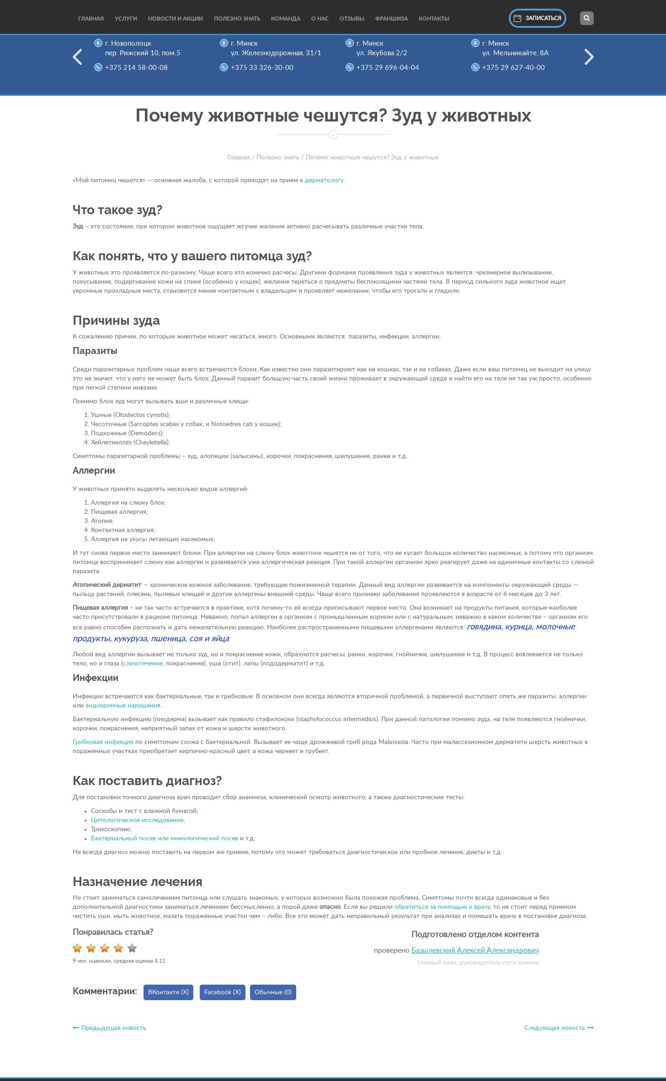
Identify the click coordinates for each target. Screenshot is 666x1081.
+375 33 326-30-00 (264, 67)
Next (589, 62)
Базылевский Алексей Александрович (475, 950)
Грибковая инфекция (103, 742)
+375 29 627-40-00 (516, 67)
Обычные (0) (273, 992)
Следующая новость (559, 1028)
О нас (320, 18)
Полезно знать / (280, 157)
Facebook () (222, 992)
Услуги (126, 18)
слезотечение (143, 663)
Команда (285, 18)
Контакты (434, 18)
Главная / (241, 157)
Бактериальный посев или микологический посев (165, 838)
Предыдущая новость (109, 1028)
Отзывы (352, 18)
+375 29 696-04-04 (390, 67)
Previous (77, 62)
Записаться (537, 18)
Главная (91, 18)
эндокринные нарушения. (123, 705)
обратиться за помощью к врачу (442, 907)
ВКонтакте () (168, 992)
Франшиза (391, 18)
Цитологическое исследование (137, 820)
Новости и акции (175, 18)
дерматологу (324, 180)
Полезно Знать (237, 18)
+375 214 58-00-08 (138, 67)
